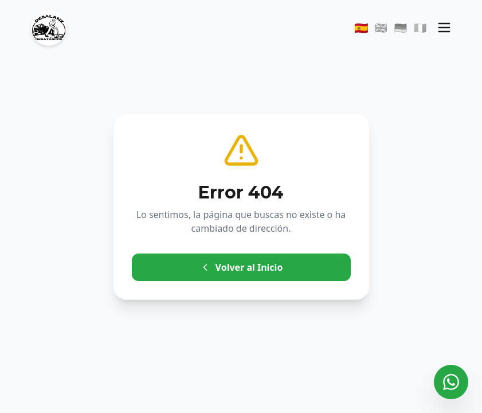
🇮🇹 (420, 27)
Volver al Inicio (241, 267)
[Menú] (444, 28)
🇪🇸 (361, 27)
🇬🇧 (380, 27)
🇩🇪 (400, 27)
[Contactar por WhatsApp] (451, 382)
